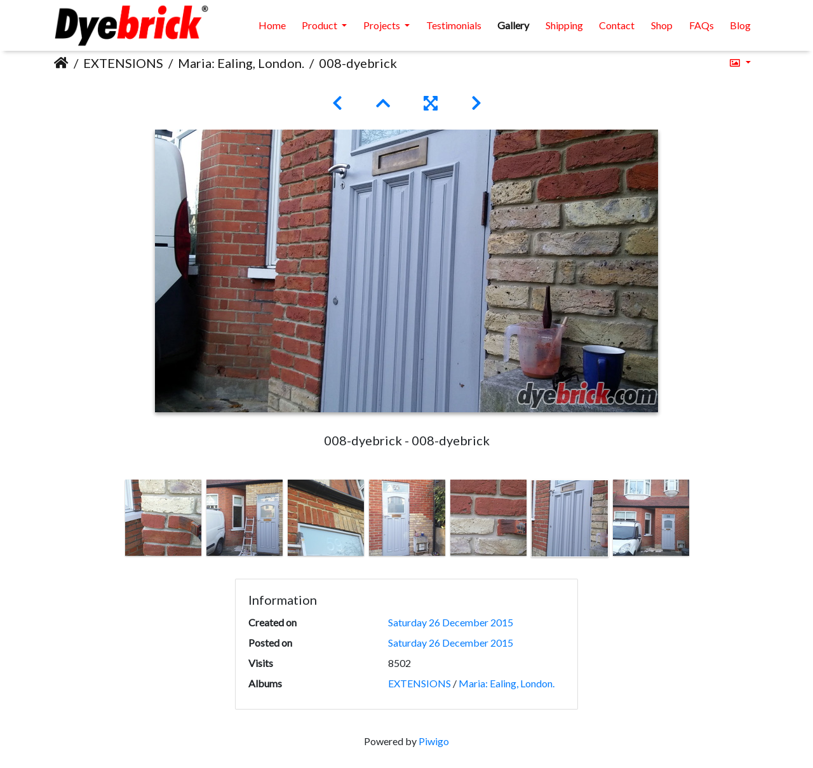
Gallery (513, 25)
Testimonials (453, 25)
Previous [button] (113, 521)
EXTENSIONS (123, 63)
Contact (617, 25)
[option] (163, 518)
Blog (740, 25)
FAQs (701, 25)
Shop (662, 25)
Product (320, 25)
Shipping (564, 25)
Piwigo (434, 741)
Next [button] (700, 521)
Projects (382, 25)
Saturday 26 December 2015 (450, 622)
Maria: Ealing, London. (241, 63)
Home (272, 25)
